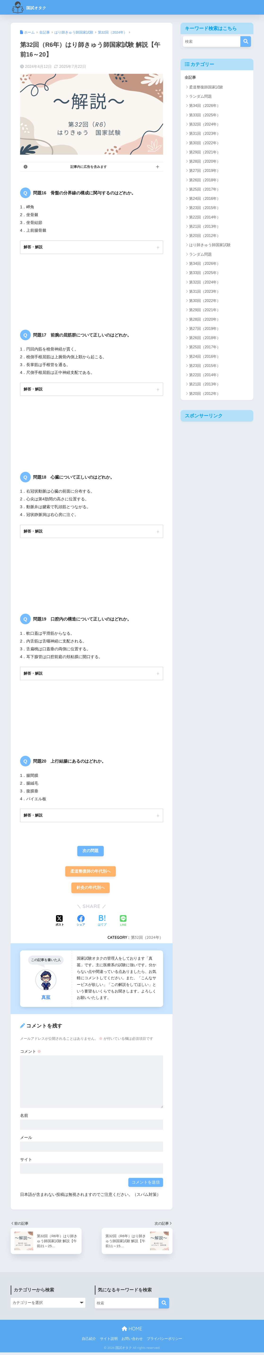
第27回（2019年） (205, 171)
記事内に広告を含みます (88, 167)
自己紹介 (89, 1341)
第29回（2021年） (205, 152)
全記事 (191, 77)
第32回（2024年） (147, 939)
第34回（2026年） (205, 106)
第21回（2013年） (205, 227)
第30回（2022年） (205, 143)
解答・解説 (33, 247)
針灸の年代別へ (90, 890)
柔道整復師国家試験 (206, 87)
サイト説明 (109, 1341)
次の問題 (90, 852)
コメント (30, 1054)
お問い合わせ (132, 1341)
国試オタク (34, 7)
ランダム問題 (200, 97)
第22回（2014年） (205, 217)
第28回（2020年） (205, 162)
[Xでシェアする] (60, 923)
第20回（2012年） (205, 236)
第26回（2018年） (205, 180)
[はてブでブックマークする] (102, 923)
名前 (24, 1118)
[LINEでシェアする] (123, 923)
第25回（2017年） (205, 189)
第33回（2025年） (205, 115)
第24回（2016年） (205, 199)
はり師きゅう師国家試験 (210, 245)
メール (26, 1140)
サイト (26, 1162)
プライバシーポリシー (164, 1341)
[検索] (245, 41)
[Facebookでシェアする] (81, 923)
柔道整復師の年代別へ (90, 873)
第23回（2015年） (205, 208)
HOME (132, 1331)
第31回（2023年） (205, 134)
